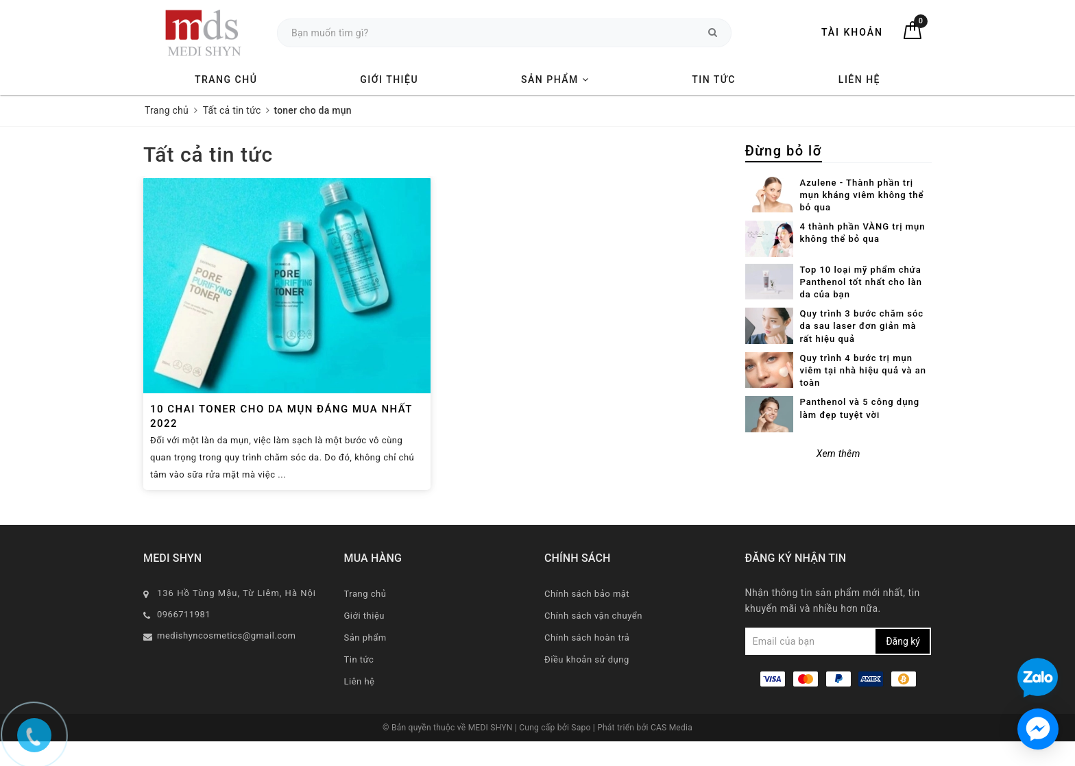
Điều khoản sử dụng (586, 659)
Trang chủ (226, 79)
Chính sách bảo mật (586, 594)
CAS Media (671, 727)
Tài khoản (852, 32)
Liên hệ (859, 79)
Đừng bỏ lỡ (783, 151)
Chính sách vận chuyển (593, 615)
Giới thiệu (389, 79)
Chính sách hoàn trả (586, 637)
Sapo (581, 727)
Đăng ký (903, 641)
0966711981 (183, 614)
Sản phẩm (555, 79)
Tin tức (714, 79)
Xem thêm (838, 453)
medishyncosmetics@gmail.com (226, 635)
